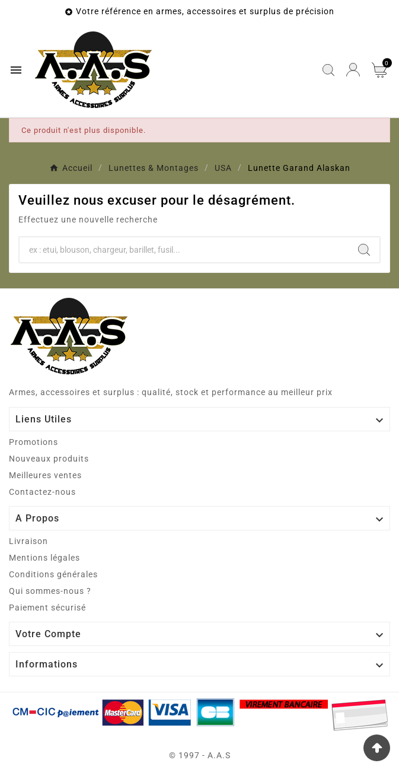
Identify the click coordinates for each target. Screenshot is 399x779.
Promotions (33, 442)
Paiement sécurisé (47, 607)
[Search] (364, 249)
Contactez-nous (42, 492)
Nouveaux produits (49, 458)
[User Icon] (353, 70)
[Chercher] (184, 249)
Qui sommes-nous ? (50, 591)
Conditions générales (53, 574)
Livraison (28, 541)
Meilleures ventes (45, 475)
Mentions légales (44, 557)
